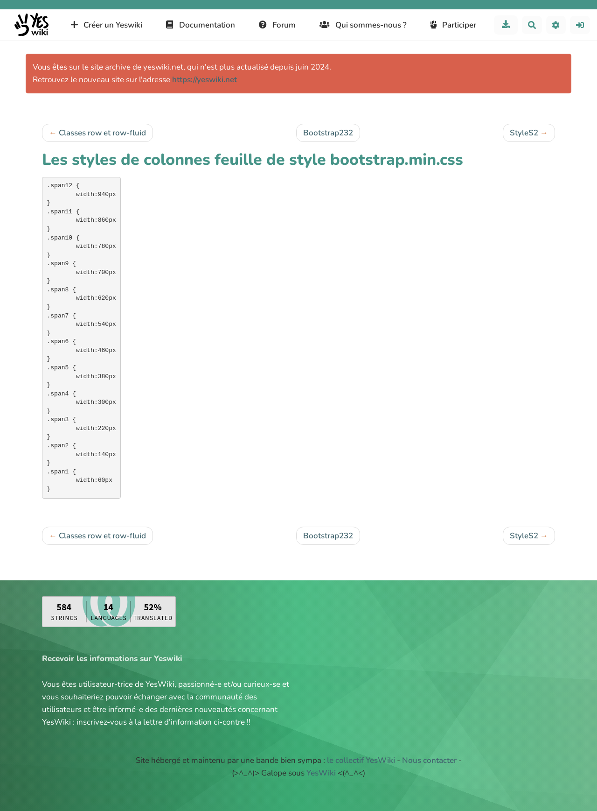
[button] (556, 25)
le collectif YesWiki (361, 760)
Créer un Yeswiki (107, 25)
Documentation (200, 25)
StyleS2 (524, 132)
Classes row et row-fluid (102, 132)
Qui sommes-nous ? (363, 25)
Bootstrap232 (328, 132)
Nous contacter (429, 760)
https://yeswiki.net (204, 79)
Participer (453, 25)
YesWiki (321, 773)
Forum (277, 25)
